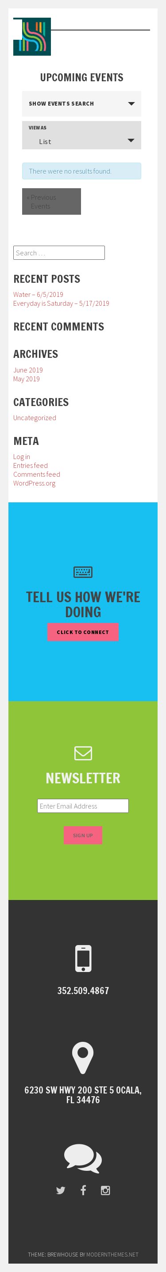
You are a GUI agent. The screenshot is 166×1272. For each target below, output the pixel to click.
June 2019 (28, 369)
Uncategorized (34, 417)
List (39, 141)
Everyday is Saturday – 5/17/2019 (61, 303)
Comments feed (36, 474)
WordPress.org (34, 482)
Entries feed (30, 465)
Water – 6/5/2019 (38, 294)
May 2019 (26, 378)
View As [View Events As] (37, 127)
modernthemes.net (112, 1254)
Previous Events (41, 201)
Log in (21, 456)
